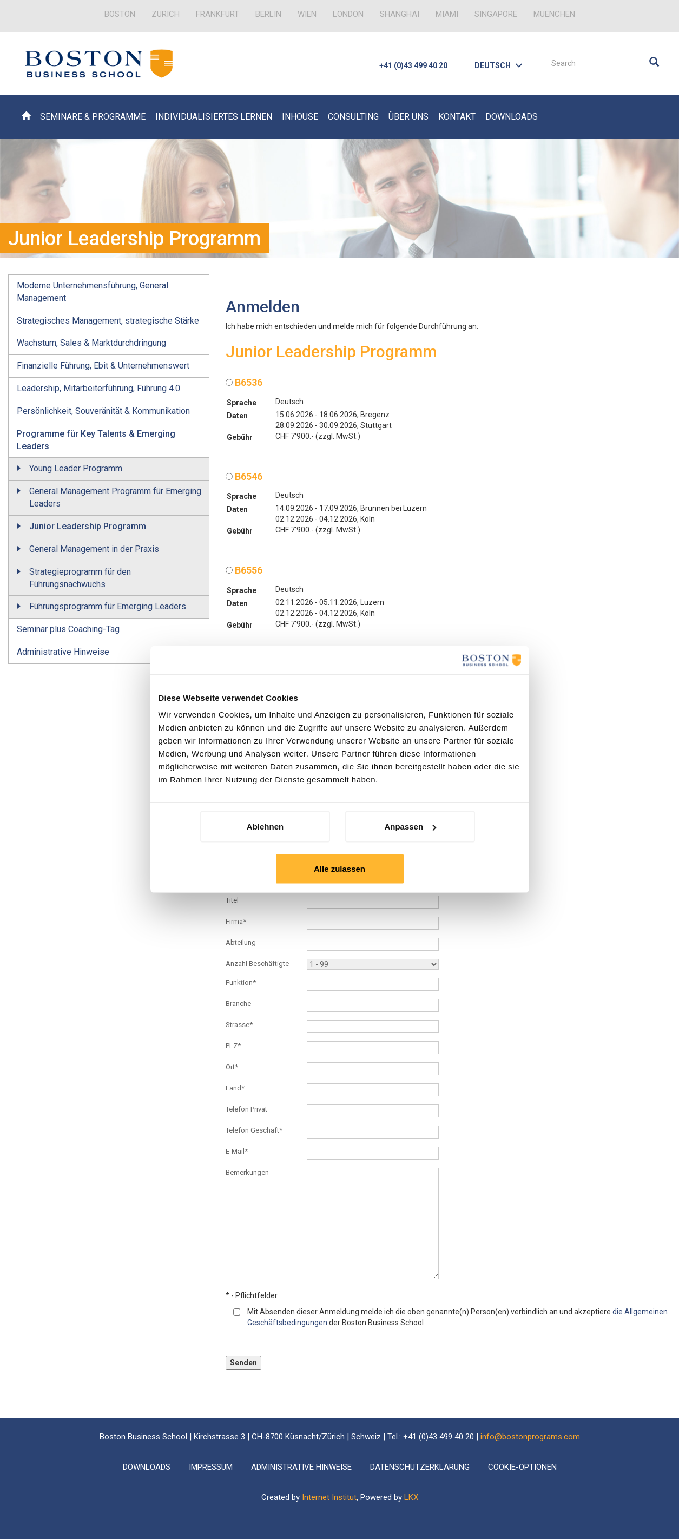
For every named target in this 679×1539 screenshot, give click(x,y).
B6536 (244, 382)
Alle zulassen (339, 868)
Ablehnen (265, 826)
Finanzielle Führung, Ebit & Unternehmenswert (103, 365)
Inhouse (300, 116)
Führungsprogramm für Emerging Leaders (107, 606)
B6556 (244, 570)
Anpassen (410, 826)
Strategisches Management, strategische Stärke (108, 320)
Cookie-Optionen (522, 1467)
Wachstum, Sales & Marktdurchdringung (91, 343)
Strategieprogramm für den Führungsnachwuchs (80, 578)
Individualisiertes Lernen (213, 116)
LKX (411, 1497)
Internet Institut (329, 1497)
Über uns (408, 116)
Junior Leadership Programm (87, 526)
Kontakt (457, 116)
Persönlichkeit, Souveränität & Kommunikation (103, 411)
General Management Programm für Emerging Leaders (115, 497)
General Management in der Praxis (94, 549)
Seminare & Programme (93, 116)
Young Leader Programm (75, 468)
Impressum (211, 1467)
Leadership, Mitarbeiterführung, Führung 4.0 (98, 388)
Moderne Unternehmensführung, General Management (92, 291)
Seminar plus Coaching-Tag (68, 629)
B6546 (244, 476)
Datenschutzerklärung (420, 1467)
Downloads (511, 116)
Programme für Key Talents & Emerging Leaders (96, 440)
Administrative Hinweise (63, 652)
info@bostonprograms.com (530, 1437)
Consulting (353, 116)
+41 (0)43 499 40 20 (413, 65)
